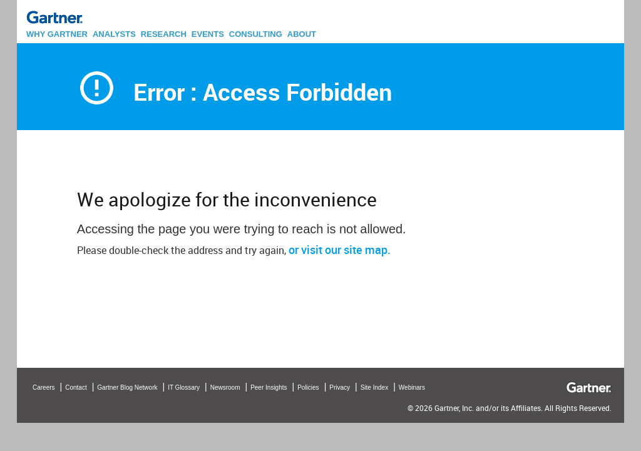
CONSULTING (255, 34)
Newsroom (225, 387)
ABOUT (301, 34)
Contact (75, 387)
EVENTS (208, 34)
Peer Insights (268, 387)
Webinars (412, 387)
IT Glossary (184, 387)
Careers (44, 387)
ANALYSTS (114, 34)
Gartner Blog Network (127, 387)
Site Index (374, 387)
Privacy (339, 387)
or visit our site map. (340, 249)
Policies (308, 387)
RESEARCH (164, 34)
